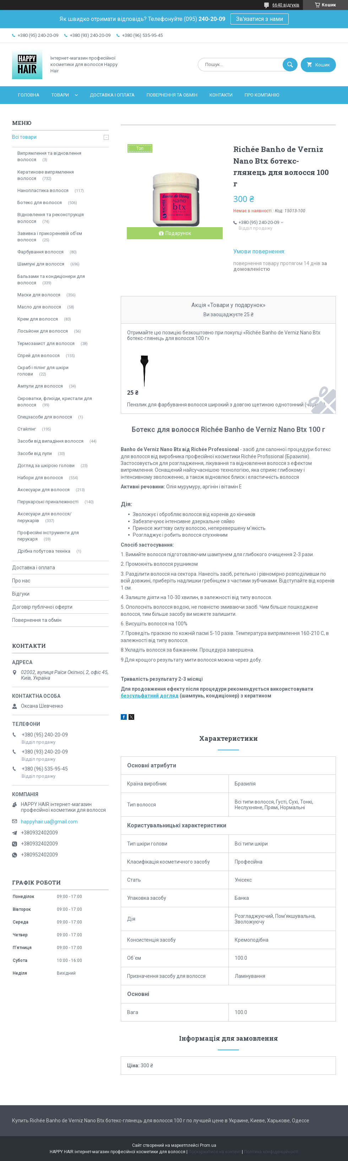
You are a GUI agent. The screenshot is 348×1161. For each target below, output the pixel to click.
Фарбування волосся (40, 251)
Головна (28, 95)
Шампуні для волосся (40, 264)
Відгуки (20, 594)
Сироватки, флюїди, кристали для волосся (54, 401)
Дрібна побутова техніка (43, 551)
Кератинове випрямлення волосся (45, 175)
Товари (60, 95)
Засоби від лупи (34, 453)
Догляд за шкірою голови (46, 465)
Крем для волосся (37, 319)
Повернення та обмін (172, 95)
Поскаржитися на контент (215, 1151)
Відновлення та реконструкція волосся (50, 218)
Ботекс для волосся (39, 202)
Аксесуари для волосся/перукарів (44, 517)
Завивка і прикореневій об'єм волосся (49, 236)
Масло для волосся (39, 307)
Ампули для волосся (40, 386)
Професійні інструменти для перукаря (48, 536)
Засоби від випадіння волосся (50, 441)
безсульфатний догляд (150, 696)
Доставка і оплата (112, 95)
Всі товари (24, 137)
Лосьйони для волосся (42, 331)
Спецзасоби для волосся (44, 417)
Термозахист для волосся (46, 343)
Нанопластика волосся (43, 190)
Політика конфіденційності (271, 1151)
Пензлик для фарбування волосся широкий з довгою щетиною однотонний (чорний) (226, 404)
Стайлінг (26, 429)
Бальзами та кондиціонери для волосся (51, 279)
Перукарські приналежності (47, 501)
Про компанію (262, 95)
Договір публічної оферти (42, 607)
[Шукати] (290, 64)
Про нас (21, 581)
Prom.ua (208, 1145)
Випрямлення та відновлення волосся (49, 156)
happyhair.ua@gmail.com (49, 822)
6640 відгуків (285, 4)
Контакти (221, 95)
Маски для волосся (38, 294)
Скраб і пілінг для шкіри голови (43, 371)
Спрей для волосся (38, 355)
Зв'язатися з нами (259, 19)
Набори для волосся (40, 477)
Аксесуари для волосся (43, 489)
